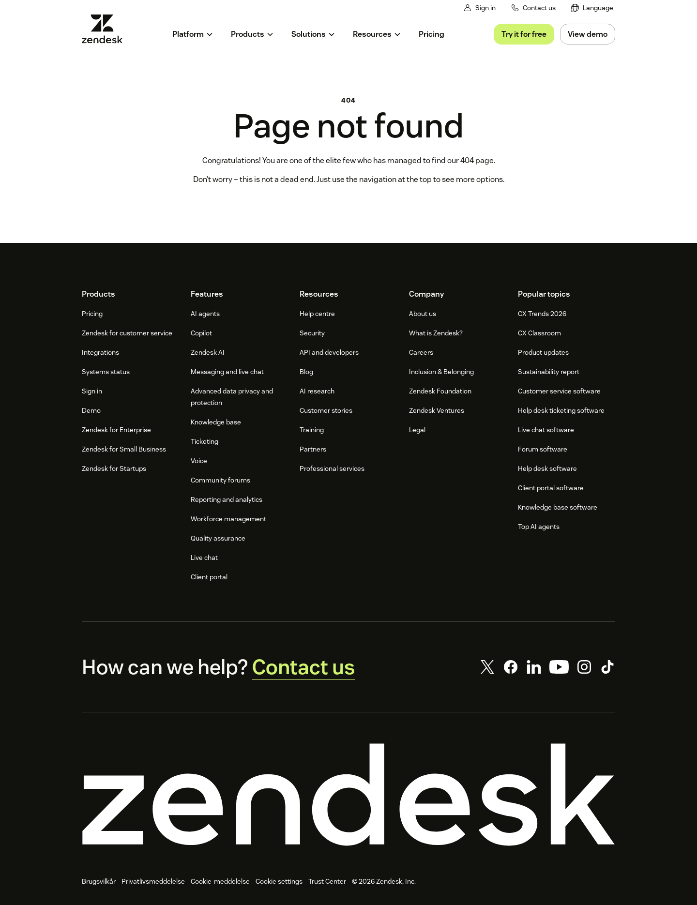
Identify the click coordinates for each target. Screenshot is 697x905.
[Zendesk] (348, 794)
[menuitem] (592, 8)
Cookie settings (279, 881)
